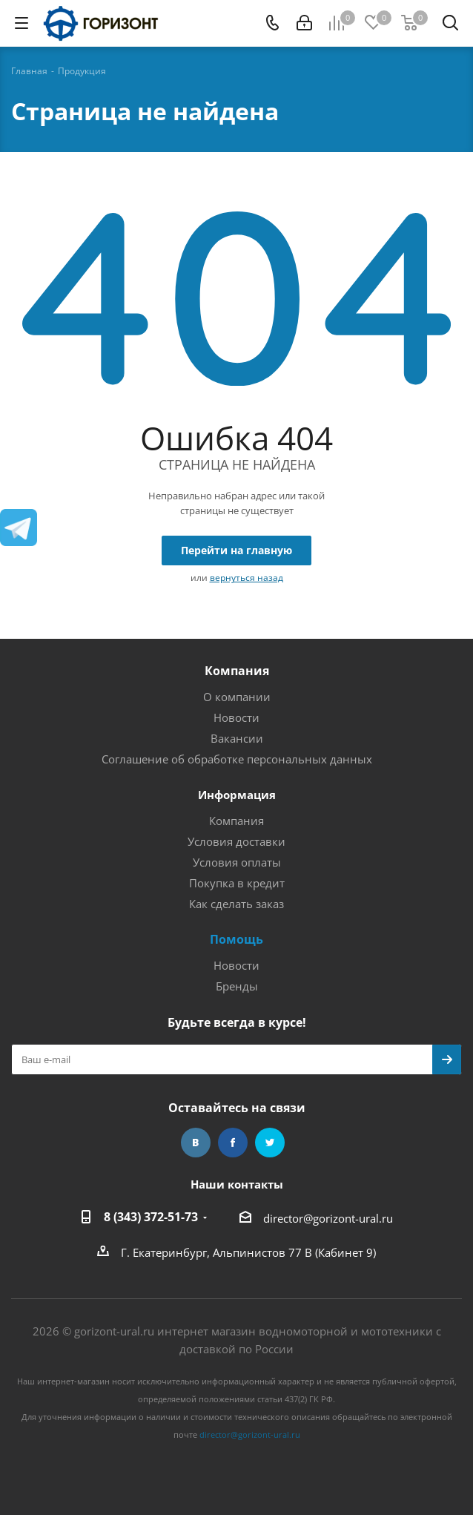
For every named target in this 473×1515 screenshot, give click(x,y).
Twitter (270, 1142)
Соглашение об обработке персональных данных (237, 759)
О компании (237, 696)
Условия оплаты (237, 862)
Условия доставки (236, 841)
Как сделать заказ (236, 903)
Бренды (237, 986)
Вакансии (237, 738)
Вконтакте (196, 1142)
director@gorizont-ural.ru (328, 1218)
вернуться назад (246, 577)
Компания (237, 671)
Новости (236, 717)
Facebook (233, 1142)
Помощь (236, 939)
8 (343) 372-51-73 (151, 1217)
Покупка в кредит (237, 882)
